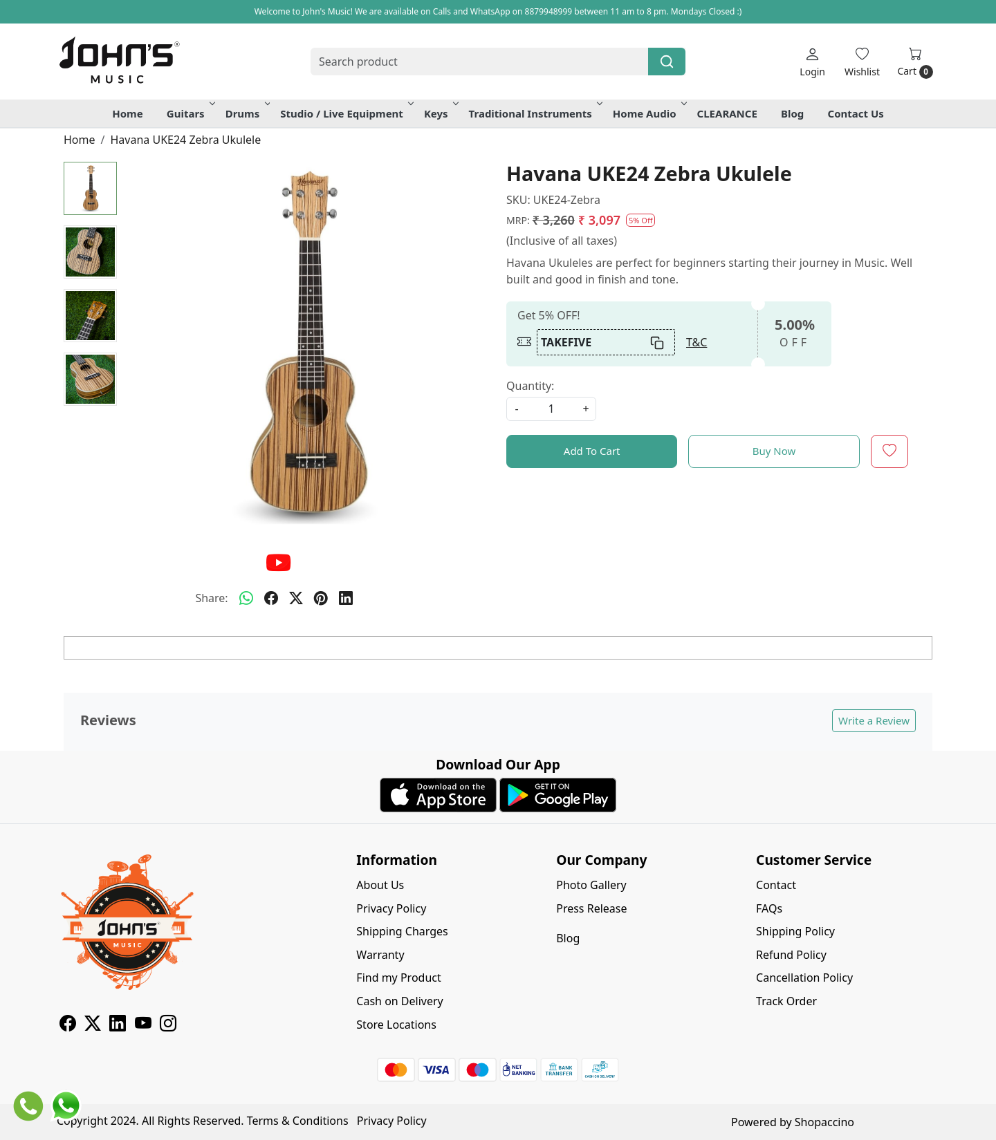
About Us (380, 885)
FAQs (769, 908)
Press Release (591, 908)
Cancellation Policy (804, 977)
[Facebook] (68, 1025)
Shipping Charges (402, 931)
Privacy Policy (391, 908)
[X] (93, 1025)
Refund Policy (791, 954)
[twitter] (296, 598)
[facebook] (271, 598)
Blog (792, 113)
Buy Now (774, 451)
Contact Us (856, 113)
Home (127, 113)
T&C (696, 342)
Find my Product (398, 977)
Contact (776, 885)
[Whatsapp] (246, 598)
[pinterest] (320, 598)
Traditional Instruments (534, 113)
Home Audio (649, 113)
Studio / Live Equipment (346, 113)
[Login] (812, 62)
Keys (440, 113)
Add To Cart (592, 451)
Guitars (190, 113)
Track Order (786, 1001)
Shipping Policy (795, 931)
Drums (246, 113)
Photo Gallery (591, 885)
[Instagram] (168, 1025)
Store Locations (396, 1024)
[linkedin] (345, 598)
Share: (211, 598)
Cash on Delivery (399, 1001)
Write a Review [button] (874, 720)
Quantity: (530, 385)
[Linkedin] (118, 1025)
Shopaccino (824, 1122)
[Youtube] (143, 1025)
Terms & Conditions (298, 1120)
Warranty (380, 954)
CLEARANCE (727, 113)
